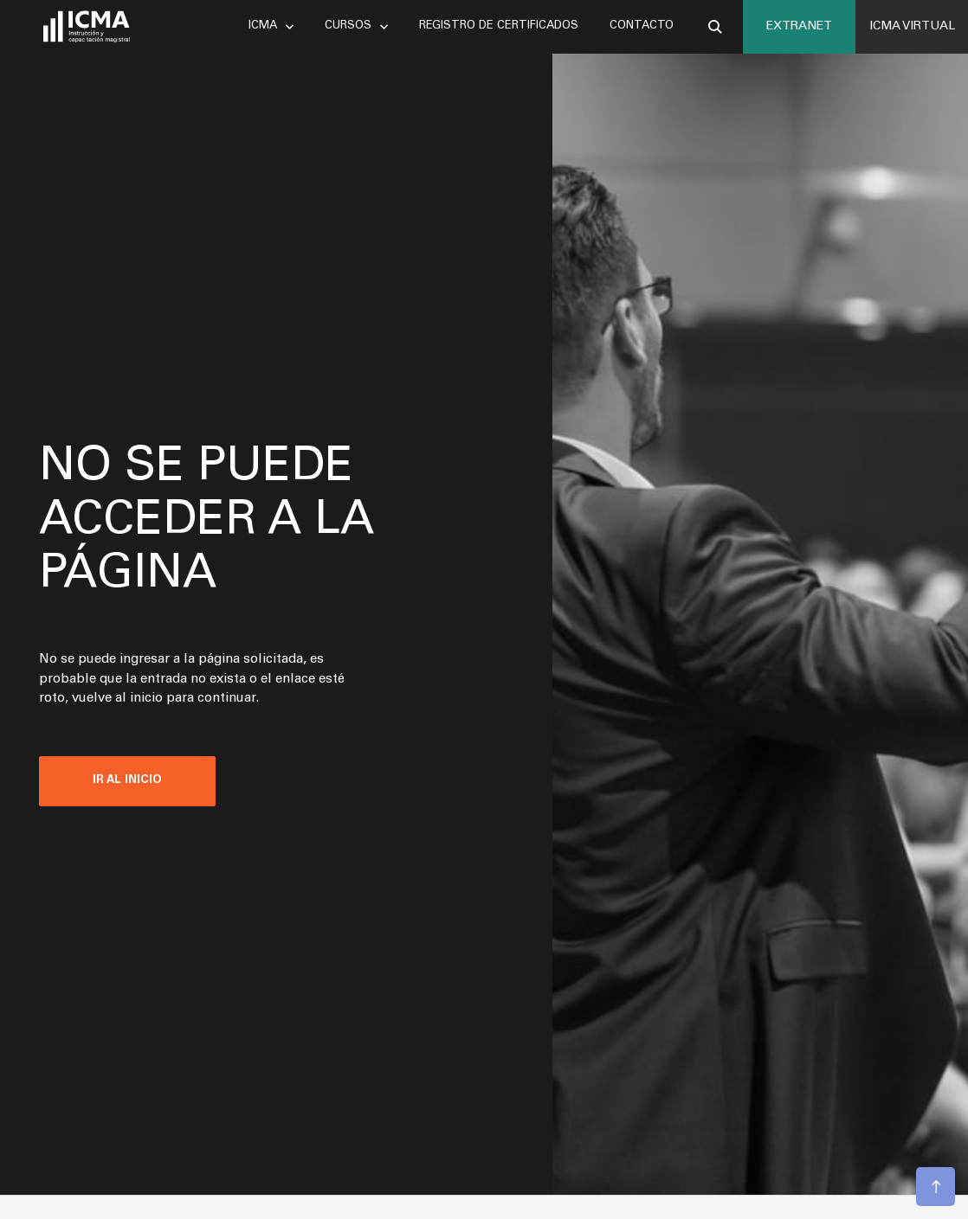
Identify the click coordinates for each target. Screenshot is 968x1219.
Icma (271, 26)
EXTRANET (799, 27)
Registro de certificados (498, 26)
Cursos (356, 26)
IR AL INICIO (127, 780)
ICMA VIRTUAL (912, 27)
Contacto (642, 26)
